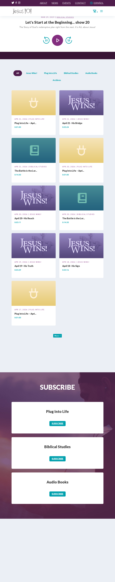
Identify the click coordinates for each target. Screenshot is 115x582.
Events (66, 3)
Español (98, 3)
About (43, 3)
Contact (80, 3)
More (57, 336)
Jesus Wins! (31, 73)
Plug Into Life (50, 73)
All (17, 73)
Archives (57, 80)
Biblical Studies (65, 17)
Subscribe (57, 423)
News (55, 3)
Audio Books (91, 73)
